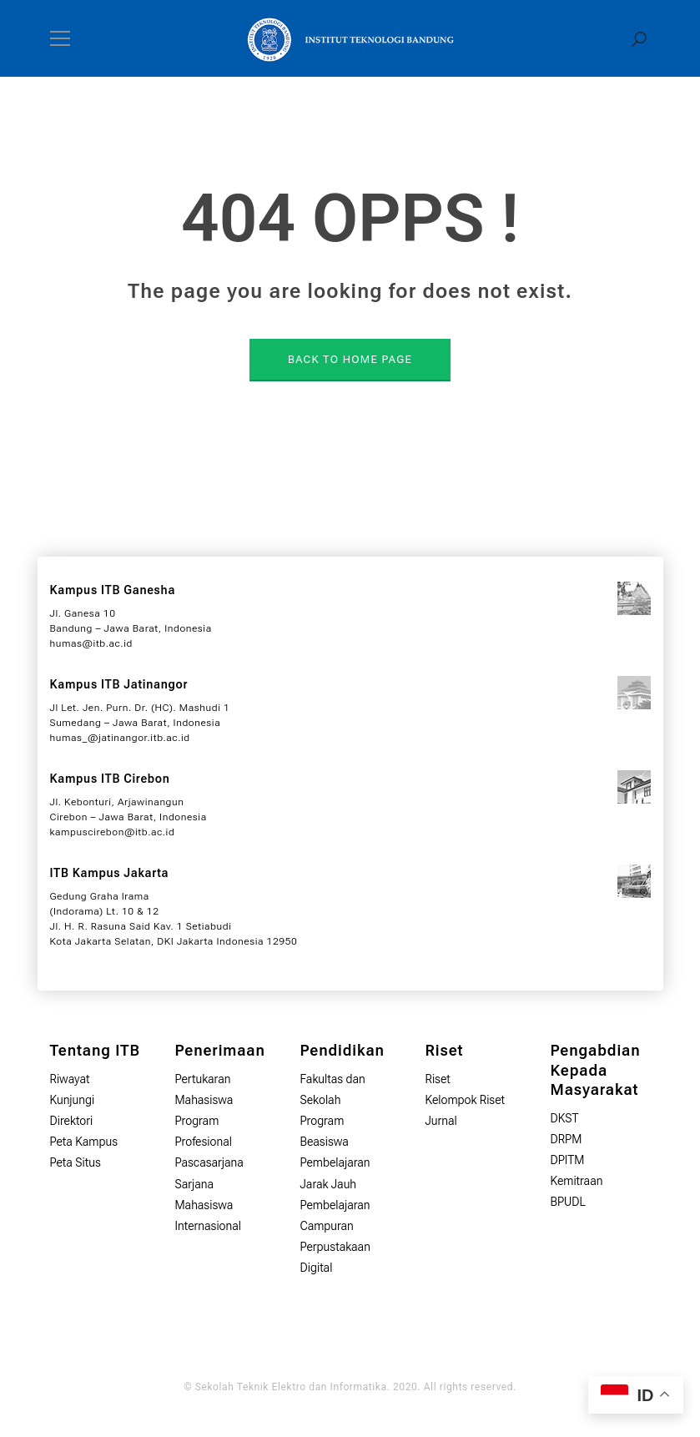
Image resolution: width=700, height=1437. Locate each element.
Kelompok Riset (466, 1100)
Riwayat (70, 1079)
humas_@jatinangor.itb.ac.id (120, 738)
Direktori (71, 1120)
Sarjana (194, 1184)
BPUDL (568, 1201)
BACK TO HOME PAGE (350, 359)
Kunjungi (72, 1100)
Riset (438, 1079)
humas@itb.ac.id (91, 643)
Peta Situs (75, 1162)
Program (322, 1120)
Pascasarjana (209, 1162)
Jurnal (441, 1120)
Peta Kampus (84, 1141)
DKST (565, 1118)
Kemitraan (577, 1180)
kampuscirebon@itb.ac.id (112, 832)
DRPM (566, 1139)
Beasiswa (324, 1141)
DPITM (568, 1160)
